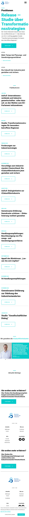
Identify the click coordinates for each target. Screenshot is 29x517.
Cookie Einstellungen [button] (10, 514)
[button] (25, 2)
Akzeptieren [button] (21, 514)
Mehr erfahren (5, 511)
